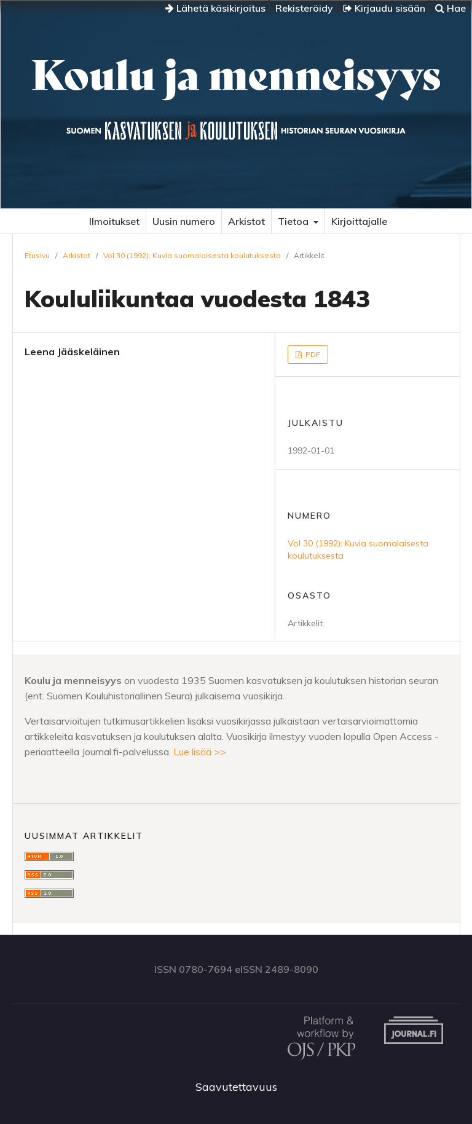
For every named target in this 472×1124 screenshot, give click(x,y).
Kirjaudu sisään (384, 8)
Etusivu (37, 255)
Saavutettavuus (236, 1087)
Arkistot (246, 221)
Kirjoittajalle (359, 221)
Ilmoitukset (114, 221)
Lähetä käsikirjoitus (215, 8)
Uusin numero (183, 221)
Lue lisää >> (199, 751)
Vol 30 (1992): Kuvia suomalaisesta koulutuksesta (192, 255)
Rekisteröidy (304, 8)
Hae (450, 8)
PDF (312, 354)
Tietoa (294, 221)
